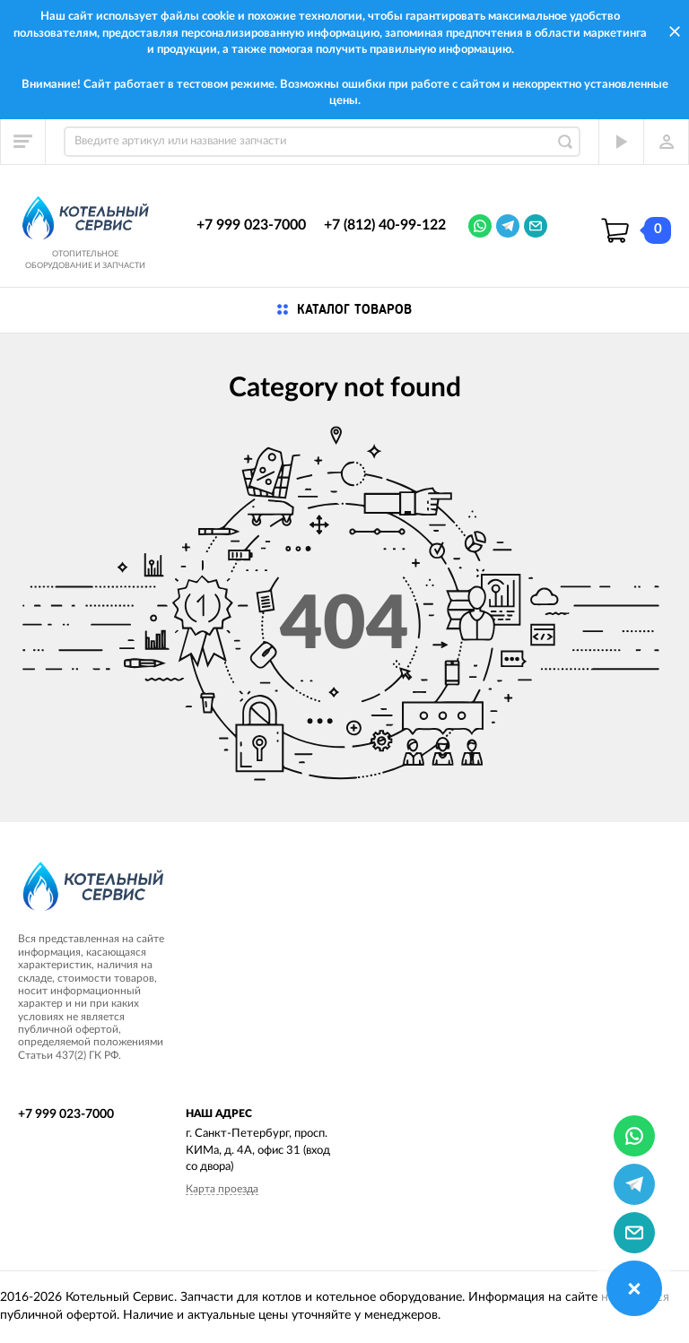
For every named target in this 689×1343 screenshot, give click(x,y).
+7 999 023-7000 (251, 225)
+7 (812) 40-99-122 (385, 225)
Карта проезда (222, 1188)
